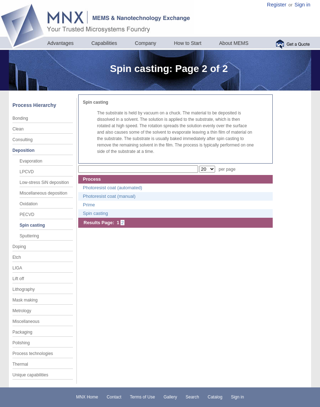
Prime (89, 204)
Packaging (22, 332)
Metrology (21, 310)
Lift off (18, 278)
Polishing (21, 342)
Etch (16, 257)
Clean (17, 129)
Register (277, 4)
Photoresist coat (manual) (109, 196)
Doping (19, 246)
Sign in (302, 4)
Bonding (20, 118)
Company (145, 43)
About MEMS (233, 43)
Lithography (23, 289)
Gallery (170, 397)
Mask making (25, 300)
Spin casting (32, 225)
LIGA (17, 268)
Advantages (60, 43)
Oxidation (29, 203)
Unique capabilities (30, 374)
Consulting (22, 139)
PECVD (27, 214)
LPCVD (27, 171)
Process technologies (32, 353)
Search (192, 397)
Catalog (215, 397)
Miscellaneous (25, 321)
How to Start (187, 43)
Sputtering (29, 235)
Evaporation (31, 161)
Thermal (20, 364)
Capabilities (104, 43)
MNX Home (87, 397)
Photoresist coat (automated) (112, 187)
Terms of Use (142, 397)
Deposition (23, 150)
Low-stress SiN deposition (44, 182)
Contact (114, 397)
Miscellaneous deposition (43, 193)
